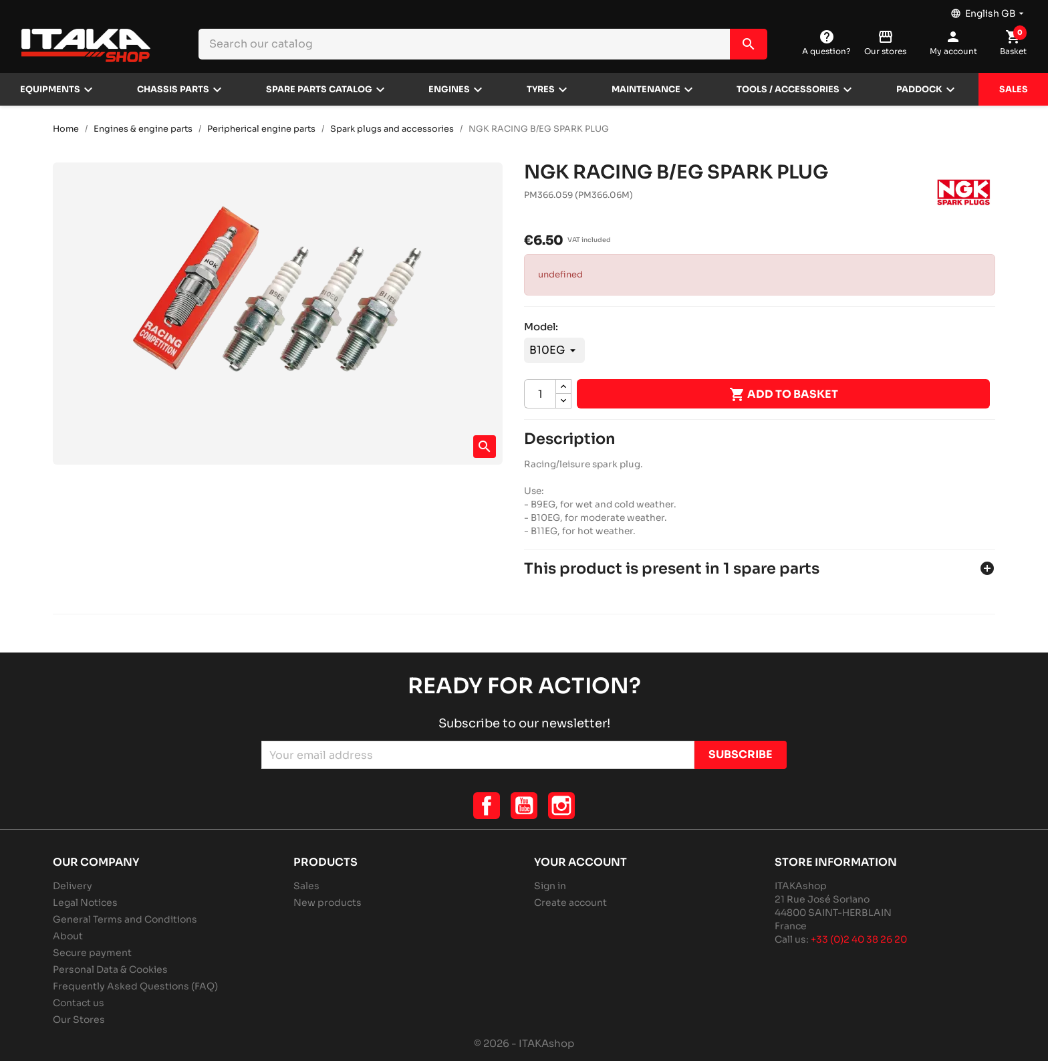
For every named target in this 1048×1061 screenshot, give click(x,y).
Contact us (78, 1003)
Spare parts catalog (319, 89)
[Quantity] (540, 393)
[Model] (554, 350)
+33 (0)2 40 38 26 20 (859, 939)
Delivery (72, 886)
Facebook (486, 805)
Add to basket (783, 394)
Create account (570, 903)
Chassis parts (173, 89)
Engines (449, 89)
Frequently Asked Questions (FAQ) (135, 986)
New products (327, 903)
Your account (580, 862)
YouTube (524, 805)
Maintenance (646, 89)
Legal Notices (85, 903)
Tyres (541, 89)
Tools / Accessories (788, 89)
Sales (1013, 89)
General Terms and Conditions (125, 919)
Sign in (550, 886)
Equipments (50, 89)
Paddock (919, 89)
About (68, 936)
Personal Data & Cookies (110, 969)
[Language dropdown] (988, 10)
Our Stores (79, 1020)
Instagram (561, 805)
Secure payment (92, 953)
